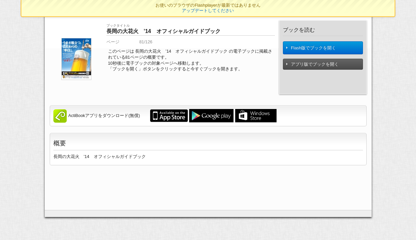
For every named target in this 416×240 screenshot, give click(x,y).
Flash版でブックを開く (312, 48)
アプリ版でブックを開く (313, 66)
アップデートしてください (208, 10)
